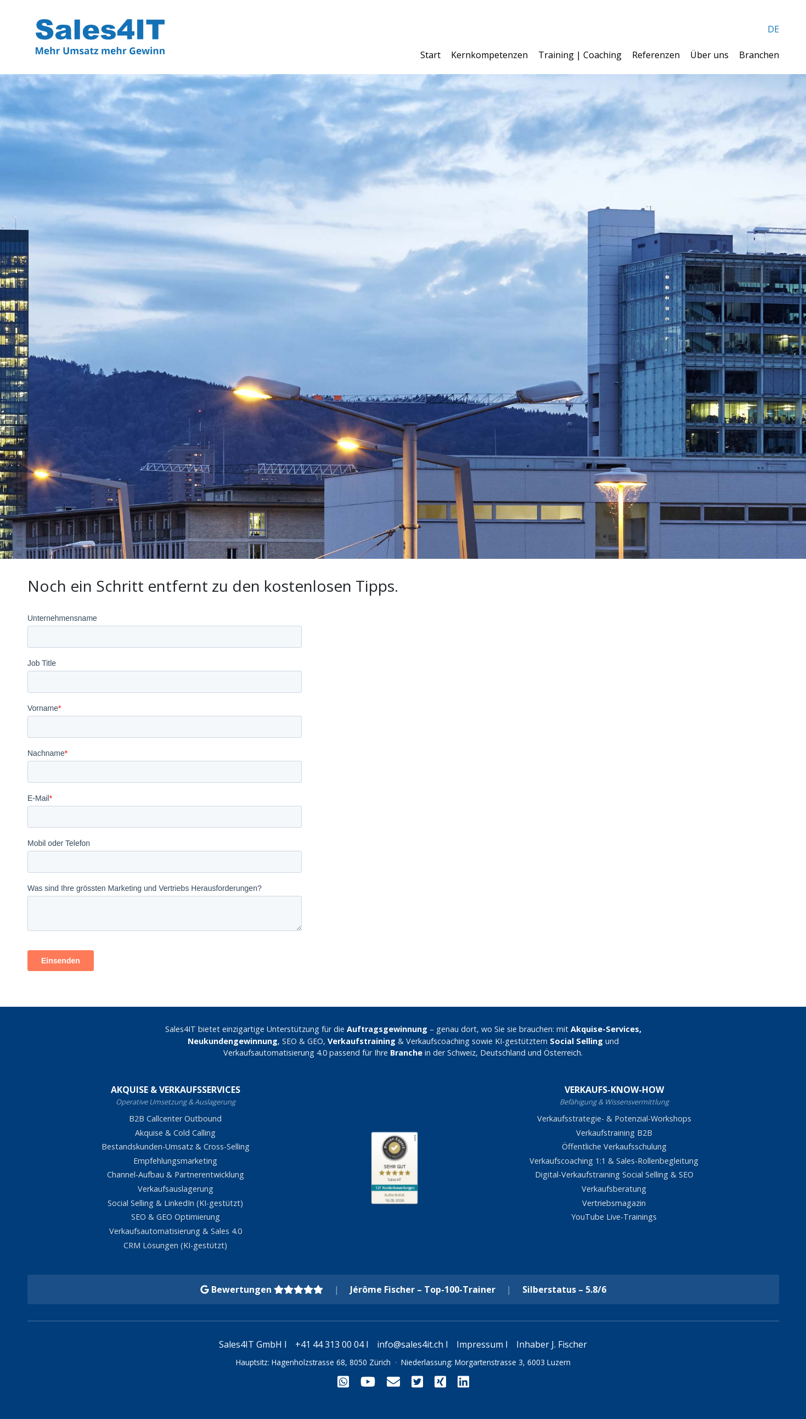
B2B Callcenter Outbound (175, 1118)
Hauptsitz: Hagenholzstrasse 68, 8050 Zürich (313, 1362)
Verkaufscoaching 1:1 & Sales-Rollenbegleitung (613, 1161)
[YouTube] (367, 1381)
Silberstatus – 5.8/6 (564, 1289)
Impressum (479, 1344)
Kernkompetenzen (490, 55)
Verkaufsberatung (614, 1189)
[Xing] (440, 1381)
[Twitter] (417, 1381)
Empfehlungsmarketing (175, 1161)
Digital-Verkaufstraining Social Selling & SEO (614, 1174)
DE (773, 29)
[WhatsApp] (343, 1381)
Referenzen (657, 55)
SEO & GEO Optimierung (175, 1217)
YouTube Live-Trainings (614, 1217)
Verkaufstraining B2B (614, 1133)
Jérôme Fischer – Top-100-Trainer (422, 1289)
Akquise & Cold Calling (175, 1133)
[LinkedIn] (463, 1381)
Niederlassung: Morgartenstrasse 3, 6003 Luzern (486, 1362)
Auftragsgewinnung (387, 1029)
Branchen (759, 55)
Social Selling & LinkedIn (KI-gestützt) (175, 1203)
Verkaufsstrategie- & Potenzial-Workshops (614, 1118)
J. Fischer (569, 1344)
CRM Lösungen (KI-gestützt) (175, 1245)
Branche (406, 1052)
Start (431, 55)
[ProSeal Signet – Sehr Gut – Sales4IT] (394, 1160)
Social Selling (576, 1041)
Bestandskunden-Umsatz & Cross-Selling (176, 1146)
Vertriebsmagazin (614, 1203)
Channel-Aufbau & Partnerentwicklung (175, 1174)
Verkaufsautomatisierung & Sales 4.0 (175, 1231)
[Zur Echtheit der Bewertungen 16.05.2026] (394, 1197)
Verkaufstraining (362, 1041)
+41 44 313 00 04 (329, 1344)
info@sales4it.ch (410, 1344)
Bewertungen (261, 1289)
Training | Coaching (581, 55)
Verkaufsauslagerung (175, 1189)
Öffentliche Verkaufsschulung (614, 1146)
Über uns (710, 55)
